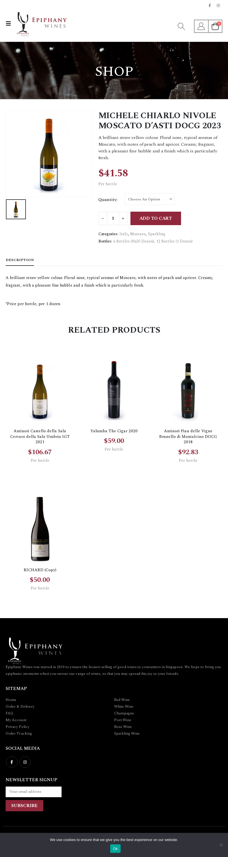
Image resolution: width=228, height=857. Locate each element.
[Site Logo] (41, 23)
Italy (123, 234)
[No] (221, 845)
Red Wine (122, 700)
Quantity (107, 199)
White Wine (124, 706)
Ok (115, 849)
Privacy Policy (17, 727)
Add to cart (155, 218)
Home (11, 700)
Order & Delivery (20, 706)
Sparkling (156, 234)
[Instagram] (218, 5)
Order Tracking (19, 733)
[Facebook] (209, 5)
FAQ (9, 713)
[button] (10, 24)
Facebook (11, 762)
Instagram (25, 762)
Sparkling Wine (127, 733)
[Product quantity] (113, 218)
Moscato (138, 234)
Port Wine (123, 720)
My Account (16, 720)
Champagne (124, 713)
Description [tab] (20, 260)
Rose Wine (123, 727)
